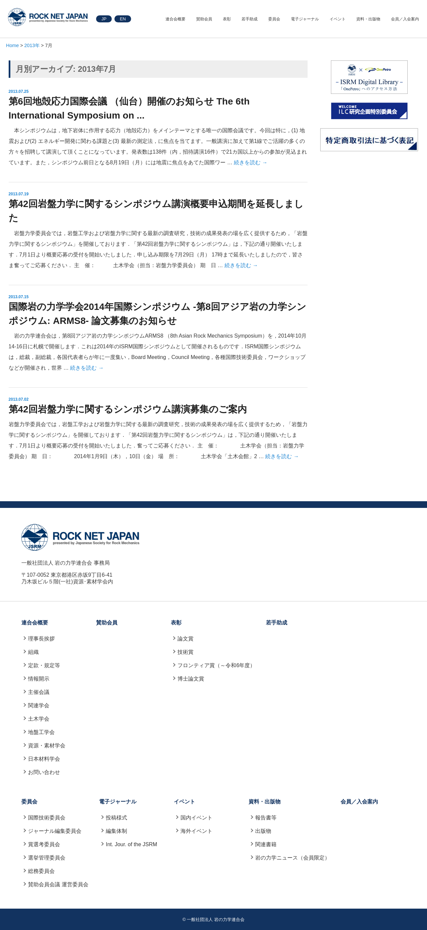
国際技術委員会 (46, 817)
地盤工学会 (41, 732)
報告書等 (266, 817)
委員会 (274, 19)
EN (123, 18)
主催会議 (38, 692)
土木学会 (38, 719)
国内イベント (196, 817)
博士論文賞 (190, 679)
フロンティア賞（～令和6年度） (216, 665)
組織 (33, 652)
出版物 (263, 831)
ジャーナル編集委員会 (54, 831)
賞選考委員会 (44, 844)
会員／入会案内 (405, 19)
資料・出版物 (368, 19)
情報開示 (38, 679)
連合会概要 (175, 19)
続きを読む (250, 162)
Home (12, 45)
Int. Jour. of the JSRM (131, 844)
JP (103, 18)
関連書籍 (266, 844)
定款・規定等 (44, 665)
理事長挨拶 (41, 638)
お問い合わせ (44, 772)
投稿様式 (116, 817)
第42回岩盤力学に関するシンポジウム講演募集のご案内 (128, 409)
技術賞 (185, 652)
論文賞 (185, 638)
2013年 (32, 45)
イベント (338, 19)
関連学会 (38, 705)
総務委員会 (41, 871)
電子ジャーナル (305, 19)
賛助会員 (204, 19)
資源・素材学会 (46, 745)
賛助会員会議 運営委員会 (58, 884)
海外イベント (196, 831)
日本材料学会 (44, 759)
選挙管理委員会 (46, 858)
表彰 (227, 19)
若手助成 (250, 19)
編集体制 (116, 831)
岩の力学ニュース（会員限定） (292, 858)
